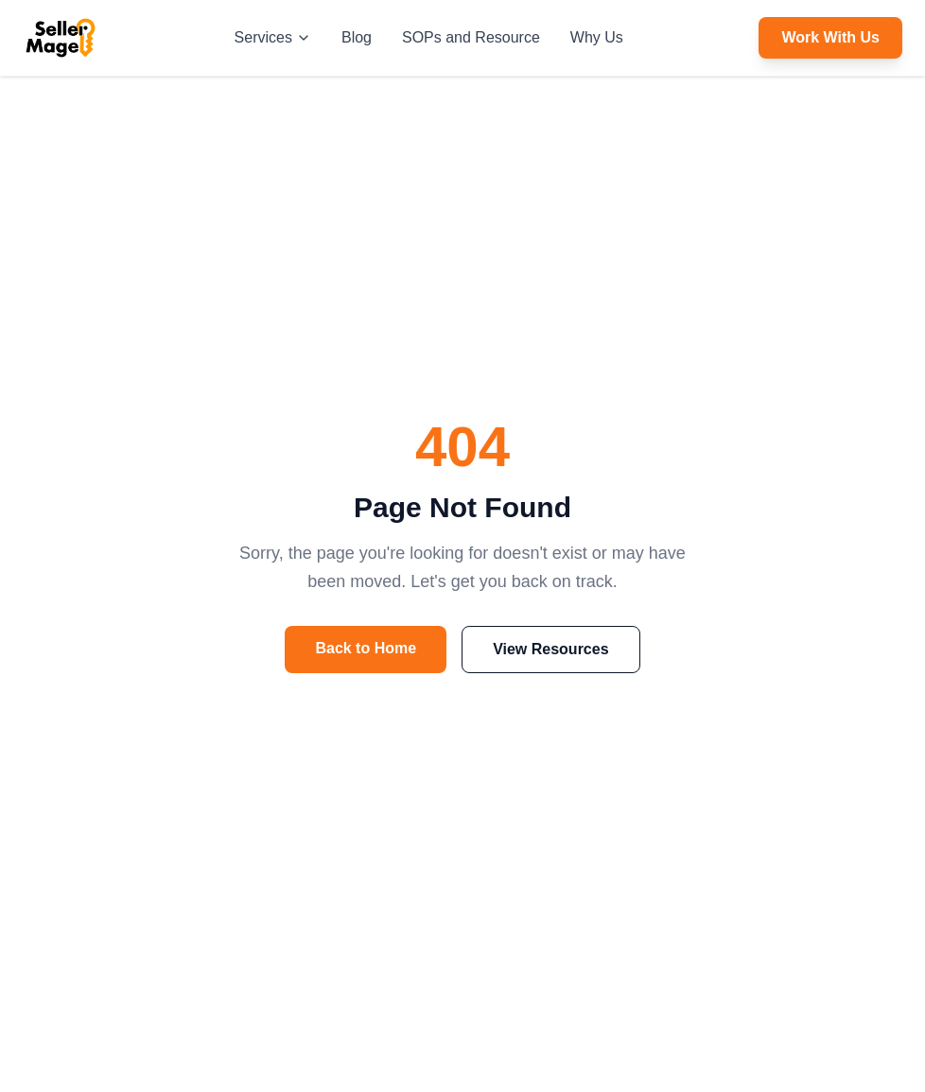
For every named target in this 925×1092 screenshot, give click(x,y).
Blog (356, 37)
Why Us (596, 37)
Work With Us (830, 37)
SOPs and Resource (471, 37)
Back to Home (365, 648)
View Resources (550, 649)
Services (273, 37)
